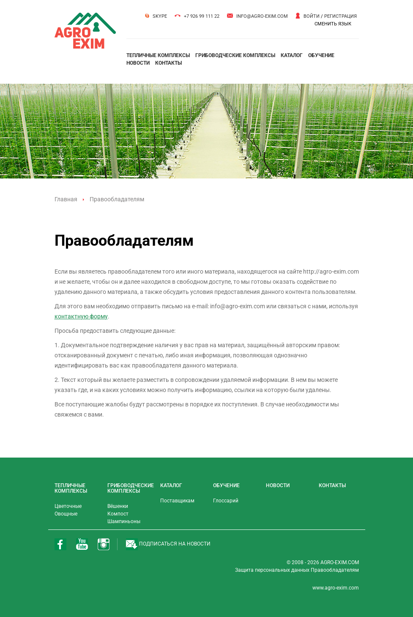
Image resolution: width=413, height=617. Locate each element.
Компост (118, 514)
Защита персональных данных (273, 570)
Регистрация (340, 16)
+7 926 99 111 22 (201, 16)
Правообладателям (335, 570)
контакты (168, 63)
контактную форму (81, 316)
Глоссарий (225, 501)
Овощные (66, 514)
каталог (292, 55)
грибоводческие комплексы (235, 55)
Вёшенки (117, 506)
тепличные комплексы (158, 55)
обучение (321, 55)
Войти (312, 16)
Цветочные (68, 506)
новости (138, 63)
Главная (66, 199)
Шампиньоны (123, 521)
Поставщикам (177, 501)
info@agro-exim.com (262, 16)
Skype (160, 16)
